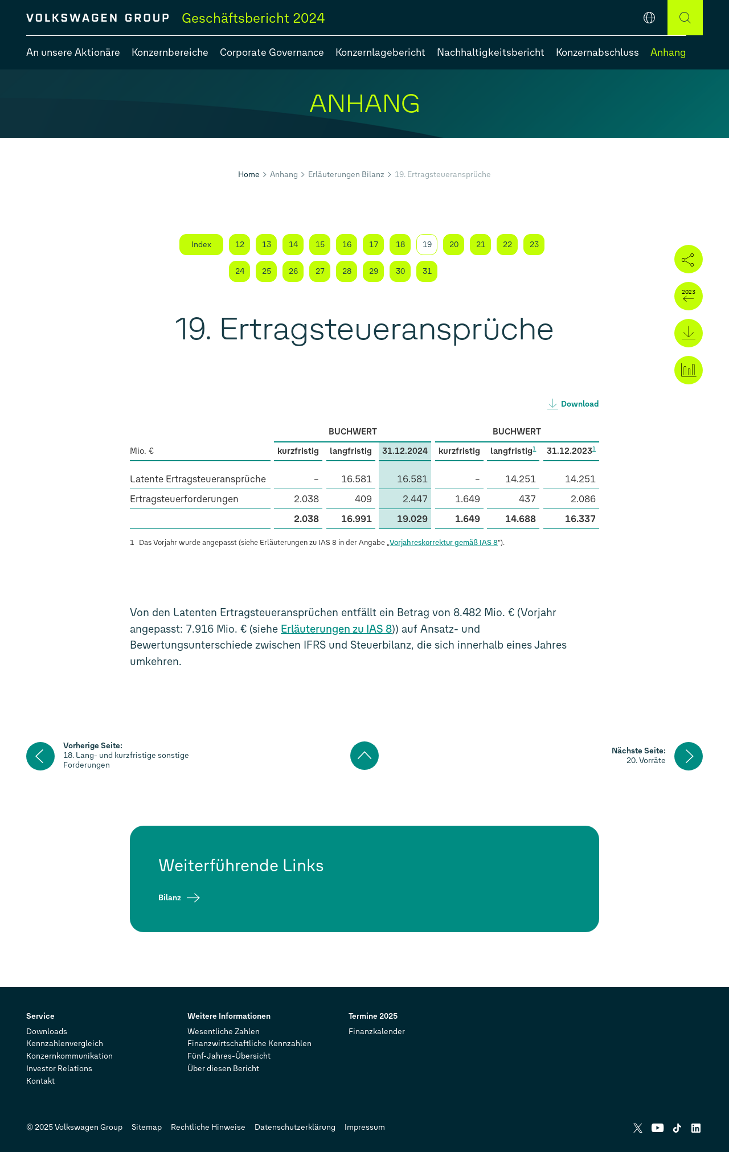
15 (320, 244)
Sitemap (147, 1127)
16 (346, 244)
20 (453, 244)
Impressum (365, 1127)
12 (239, 244)
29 (373, 271)
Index (201, 244)
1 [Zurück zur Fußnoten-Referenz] (132, 542)
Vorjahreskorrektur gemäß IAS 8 (444, 542)
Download (580, 404)
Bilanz (169, 898)
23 (534, 244)
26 (293, 271)
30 (400, 271)
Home (249, 174)
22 (507, 244)
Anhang (284, 174)
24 (239, 271)
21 (480, 244)
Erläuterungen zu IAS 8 (336, 629)
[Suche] (685, 17)
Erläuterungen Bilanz (346, 174)
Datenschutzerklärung (295, 1127)
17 (373, 244)
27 (320, 271)
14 (293, 244)
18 (400, 244)
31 (427, 271)
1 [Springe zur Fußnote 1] (534, 448)
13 (266, 244)
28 (346, 271)
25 (266, 271)
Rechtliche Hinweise (208, 1127)
